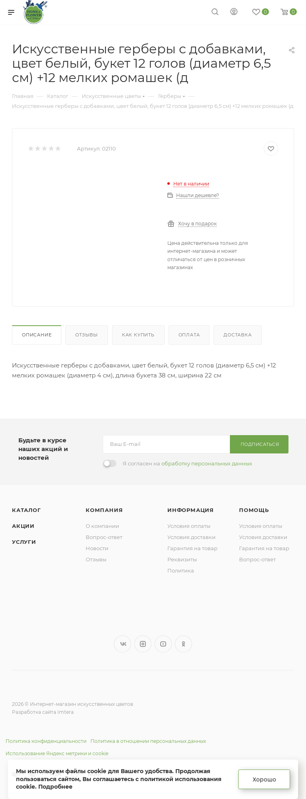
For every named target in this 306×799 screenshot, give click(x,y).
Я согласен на (187, 463)
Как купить (138, 335)
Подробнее (55, 786)
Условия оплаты (188, 526)
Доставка (237, 335)
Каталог (26, 510)
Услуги (24, 542)
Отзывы (86, 335)
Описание (36, 335)
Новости (97, 548)
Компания (104, 510)
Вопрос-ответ (104, 537)
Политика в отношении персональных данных (148, 741)
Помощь (254, 510)
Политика (180, 570)
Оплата (189, 335)
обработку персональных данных (206, 463)
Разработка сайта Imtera (43, 712)
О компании (102, 526)
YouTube (163, 643)
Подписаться (260, 444)
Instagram (142, 643)
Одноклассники (183, 643)
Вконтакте (122, 643)
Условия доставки (191, 537)
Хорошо (264, 779)
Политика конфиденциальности (46, 741)
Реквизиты (182, 559)
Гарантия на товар (192, 548)
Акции (23, 526)
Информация (190, 510)
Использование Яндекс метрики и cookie (57, 753)
